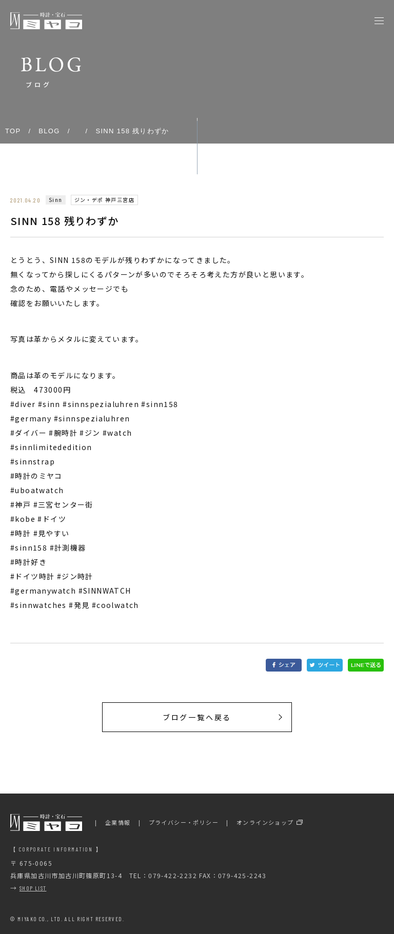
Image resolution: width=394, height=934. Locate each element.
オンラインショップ (265, 822)
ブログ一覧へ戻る (197, 717)
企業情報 (118, 822)
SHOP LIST (33, 887)
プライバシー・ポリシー (184, 822)
